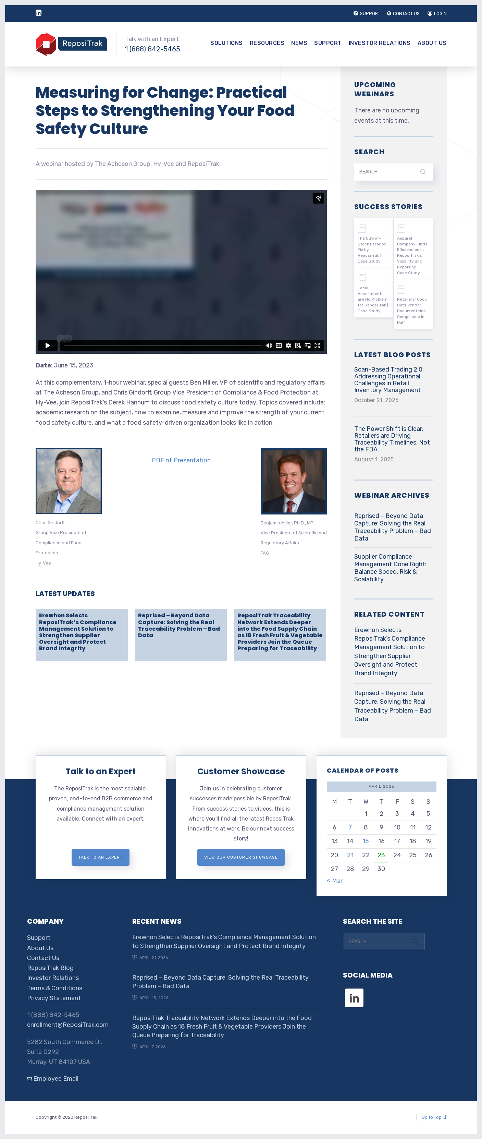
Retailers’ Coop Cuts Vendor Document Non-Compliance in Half (412, 311)
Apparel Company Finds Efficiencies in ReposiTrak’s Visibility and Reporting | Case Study (412, 255)
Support (328, 43)
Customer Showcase (241, 771)
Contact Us (43, 958)
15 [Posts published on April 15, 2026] (365, 841)
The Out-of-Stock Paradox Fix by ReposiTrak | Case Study (372, 250)
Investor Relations (380, 43)
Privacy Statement (54, 998)
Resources (267, 43)
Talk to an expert (100, 857)
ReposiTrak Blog (50, 968)
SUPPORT (367, 13)
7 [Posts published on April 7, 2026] (350, 827)
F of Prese (175, 460)
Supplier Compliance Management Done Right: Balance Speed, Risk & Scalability (390, 568)
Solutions (226, 43)
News (299, 43)
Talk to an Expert (100, 771)
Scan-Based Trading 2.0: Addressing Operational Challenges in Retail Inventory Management (389, 380)
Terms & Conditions (54, 988)
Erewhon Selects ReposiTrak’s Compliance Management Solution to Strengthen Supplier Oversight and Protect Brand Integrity (77, 631)
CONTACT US (403, 13)
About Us (432, 43)
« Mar (335, 881)
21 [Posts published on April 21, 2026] (350, 855)
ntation (200, 460)
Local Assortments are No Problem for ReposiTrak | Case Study (373, 299)
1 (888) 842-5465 (152, 49)
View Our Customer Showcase (241, 857)
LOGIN (437, 13)
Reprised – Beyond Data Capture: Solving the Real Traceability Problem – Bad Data (179, 625)
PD (156, 460)
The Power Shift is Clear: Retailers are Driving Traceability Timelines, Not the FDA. (392, 439)
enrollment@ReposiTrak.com (68, 1025)
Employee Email (52, 1078)
